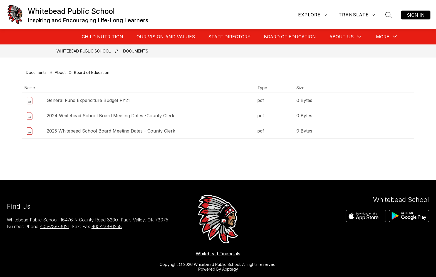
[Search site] (388, 15)
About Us (341, 36)
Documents (135, 51)
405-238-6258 (106, 226)
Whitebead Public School (83, 51)
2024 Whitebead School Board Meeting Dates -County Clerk (110, 115)
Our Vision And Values (166, 36)
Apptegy (230, 269)
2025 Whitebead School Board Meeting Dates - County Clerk (111, 131)
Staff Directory (229, 36)
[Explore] (312, 14)
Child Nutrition (102, 36)
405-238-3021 (54, 226)
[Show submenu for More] (382, 36)
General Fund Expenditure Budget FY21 (88, 100)
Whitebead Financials (218, 253)
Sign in (416, 15)
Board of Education (290, 36)
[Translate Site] (356, 14)
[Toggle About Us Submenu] (359, 37)
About (60, 72)
